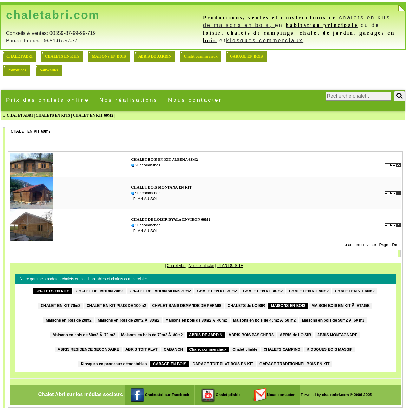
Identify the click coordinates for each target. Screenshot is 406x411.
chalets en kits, (366, 17)
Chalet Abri (176, 266)
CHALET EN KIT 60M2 (93, 115)
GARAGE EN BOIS (246, 56)
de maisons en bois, (239, 25)
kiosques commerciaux (264, 40)
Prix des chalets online (47, 100)
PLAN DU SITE (230, 266)
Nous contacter (195, 100)
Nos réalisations (128, 100)
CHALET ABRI (19, 56)
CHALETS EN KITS (62, 56)
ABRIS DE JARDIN (155, 56)
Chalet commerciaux (201, 56)
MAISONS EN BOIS (109, 56)
